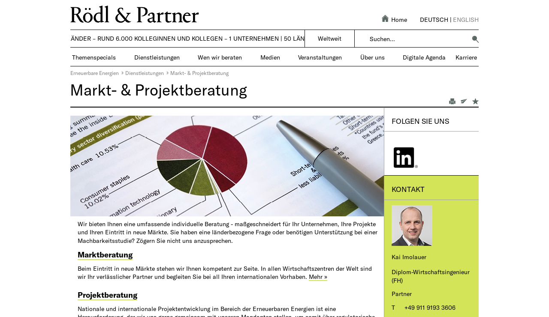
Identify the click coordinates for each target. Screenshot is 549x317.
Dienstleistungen (144, 73)
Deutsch (434, 19)
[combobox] (418, 39)
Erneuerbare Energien (94, 73)
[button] (475, 39)
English (466, 19)
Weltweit (329, 38)
